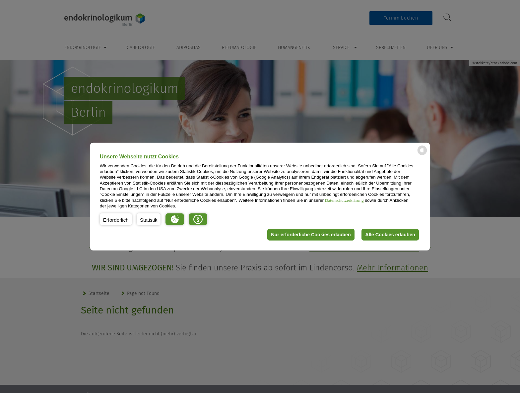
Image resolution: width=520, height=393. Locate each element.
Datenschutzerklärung (344, 199)
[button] (116, 219)
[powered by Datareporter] (422, 154)
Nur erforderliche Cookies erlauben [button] (311, 234)
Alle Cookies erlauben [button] (390, 234)
